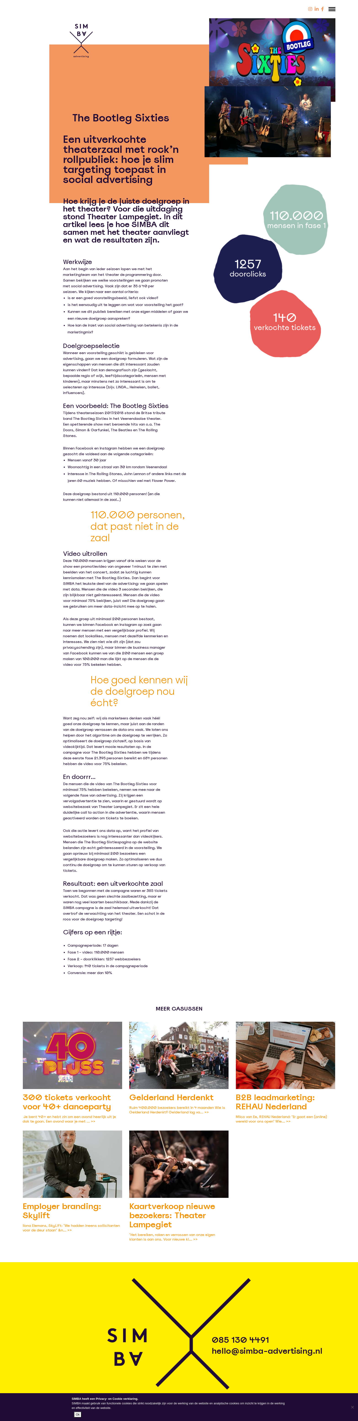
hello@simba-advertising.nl (267, 1351)
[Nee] (352, 1407)
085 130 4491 (240, 1340)
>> (93, 1121)
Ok (78, 1414)
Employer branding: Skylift (62, 1211)
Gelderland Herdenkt (171, 1097)
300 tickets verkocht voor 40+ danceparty (67, 1102)
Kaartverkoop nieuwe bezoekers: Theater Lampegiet (172, 1215)
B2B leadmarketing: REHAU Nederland (275, 1102)
